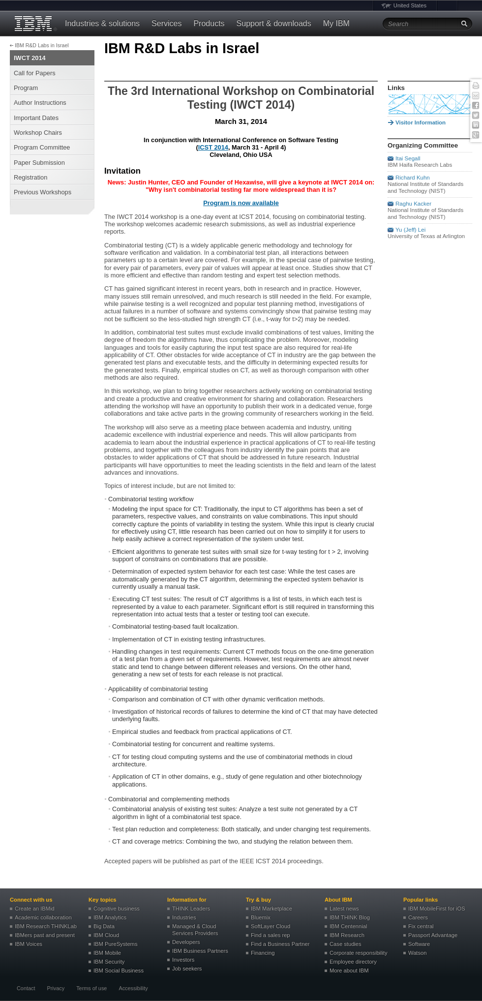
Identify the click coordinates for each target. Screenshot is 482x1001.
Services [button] (166, 23)
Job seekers (187, 968)
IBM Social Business (118, 970)
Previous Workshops (42, 192)
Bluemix (261, 917)
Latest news (344, 908)
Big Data (104, 926)
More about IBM (349, 970)
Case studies (346, 944)
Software (419, 944)
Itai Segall (408, 158)
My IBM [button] (336, 23)
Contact (26, 988)
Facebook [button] (476, 106)
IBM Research (347, 935)
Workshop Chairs (38, 132)
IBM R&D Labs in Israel (42, 45)
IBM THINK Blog (350, 917)
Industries (184, 917)
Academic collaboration (43, 917)
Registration (30, 177)
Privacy (55, 988)
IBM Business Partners (200, 951)
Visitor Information (420, 122)
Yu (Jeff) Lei (410, 230)
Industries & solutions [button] (102, 23)
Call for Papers (35, 73)
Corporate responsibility (359, 953)
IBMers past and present (45, 935)
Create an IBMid (35, 908)
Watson (417, 953)
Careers (418, 917)
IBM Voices (28, 944)
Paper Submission (39, 162)
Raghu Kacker (413, 204)
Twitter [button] (476, 116)
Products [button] (208, 23)
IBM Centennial (348, 926)
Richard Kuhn (412, 178)
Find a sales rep (270, 935)
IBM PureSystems (115, 944)
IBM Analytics (109, 917)
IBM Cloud (106, 935)
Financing (263, 953)
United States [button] (409, 5)
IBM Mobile (107, 953)
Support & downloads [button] (274, 23)
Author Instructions (40, 102)
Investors (183, 960)
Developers (186, 942)
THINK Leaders (191, 908)
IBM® (34, 23)
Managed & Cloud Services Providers (195, 929)
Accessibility (133, 988)
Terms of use (91, 988)
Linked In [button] (476, 125)
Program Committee (42, 147)
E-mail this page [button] (476, 96)
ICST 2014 (213, 147)
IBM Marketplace (271, 908)
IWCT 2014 (30, 57)
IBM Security (108, 962)
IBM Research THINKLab (46, 926)
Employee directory (353, 962)
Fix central (421, 926)
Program (26, 87)
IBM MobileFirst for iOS (436, 908)
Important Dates (36, 117)
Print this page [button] (476, 86)
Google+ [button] (476, 135)
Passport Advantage (432, 935)
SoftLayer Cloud (270, 926)
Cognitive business (116, 908)
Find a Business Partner (280, 944)
